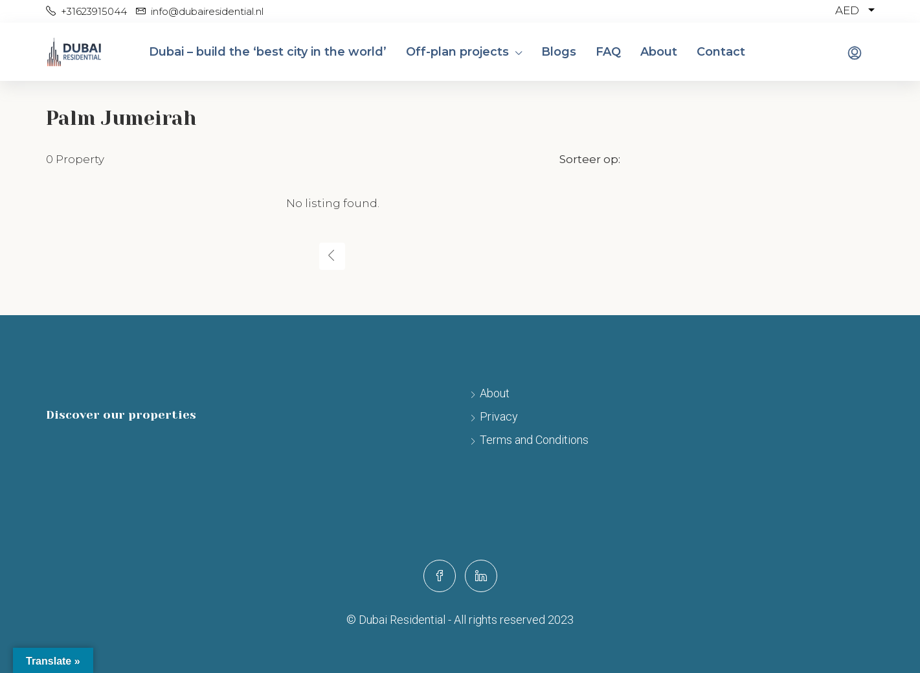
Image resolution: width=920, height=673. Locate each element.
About (658, 52)
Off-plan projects (457, 52)
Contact (721, 52)
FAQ (608, 52)
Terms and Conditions (534, 440)
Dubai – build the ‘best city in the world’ (268, 52)
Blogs (558, 52)
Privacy (499, 416)
